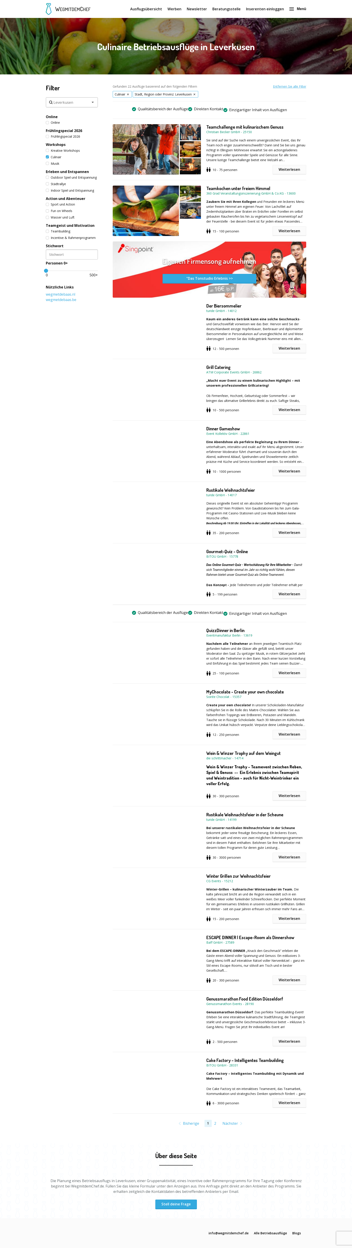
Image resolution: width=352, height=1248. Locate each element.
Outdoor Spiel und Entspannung (71, 177)
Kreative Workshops (63, 150)
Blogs (296, 1233)
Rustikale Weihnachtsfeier (230, 490)
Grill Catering (218, 367)
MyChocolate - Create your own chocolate (245, 691)
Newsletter (197, 8)
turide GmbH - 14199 (221, 819)
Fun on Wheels (59, 211)
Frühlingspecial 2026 (63, 136)
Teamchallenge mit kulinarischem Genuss (245, 127)
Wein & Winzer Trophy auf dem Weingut (243, 753)
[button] (159, 149)
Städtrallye (56, 184)
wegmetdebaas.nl (60, 294)
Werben (174, 8)
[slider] (46, 271)
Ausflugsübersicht (146, 8)
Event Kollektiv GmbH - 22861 (227, 433)
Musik (52, 163)
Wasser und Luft (60, 217)
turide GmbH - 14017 (221, 495)
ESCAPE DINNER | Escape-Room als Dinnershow (250, 937)
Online (53, 122)
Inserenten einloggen (265, 8)
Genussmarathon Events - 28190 (230, 1004)
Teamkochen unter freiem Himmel (238, 188)
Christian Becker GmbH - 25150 (229, 132)
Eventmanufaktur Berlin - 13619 (229, 635)
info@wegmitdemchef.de (229, 1233)
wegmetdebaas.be (61, 299)
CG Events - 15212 (219, 881)
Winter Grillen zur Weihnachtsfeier (238, 876)
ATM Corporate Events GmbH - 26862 (234, 372)
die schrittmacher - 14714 (224, 758)
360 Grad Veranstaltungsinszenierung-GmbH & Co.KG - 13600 (251, 193)
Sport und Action (60, 204)
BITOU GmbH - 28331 (222, 1065)
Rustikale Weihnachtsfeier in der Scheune (244, 814)
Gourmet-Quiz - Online (227, 551)
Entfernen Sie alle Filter (289, 86)
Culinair (53, 157)
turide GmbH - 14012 (221, 311)
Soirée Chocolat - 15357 (223, 697)
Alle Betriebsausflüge (270, 1233)
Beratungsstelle (226, 8)
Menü (297, 9)
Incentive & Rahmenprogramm (71, 238)
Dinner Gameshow (223, 428)
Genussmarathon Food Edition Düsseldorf (244, 998)
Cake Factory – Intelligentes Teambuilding (245, 1060)
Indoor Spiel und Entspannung (70, 190)
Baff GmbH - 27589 (220, 942)
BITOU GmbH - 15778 (222, 556)
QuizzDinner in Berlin (225, 630)
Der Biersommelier (224, 305)
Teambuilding (58, 231)
